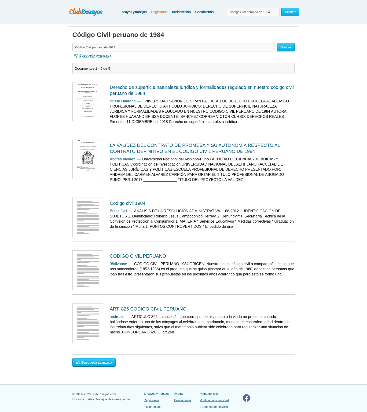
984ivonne (118, 264)
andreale (117, 317)
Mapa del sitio (209, 393)
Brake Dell (118, 211)
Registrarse (159, 12)
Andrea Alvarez (122, 159)
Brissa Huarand (123, 101)
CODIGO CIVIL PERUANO (138, 256)
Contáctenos (204, 12)
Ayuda (178, 393)
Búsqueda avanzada (94, 362)
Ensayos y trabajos (133, 12)
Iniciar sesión (181, 12)
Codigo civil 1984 (127, 203)
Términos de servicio (214, 406)
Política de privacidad (214, 400)
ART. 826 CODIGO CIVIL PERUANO (148, 308)
